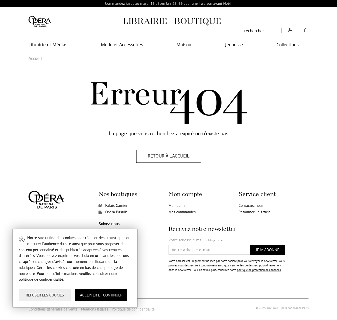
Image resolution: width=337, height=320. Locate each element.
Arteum (271, 308)
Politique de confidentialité (133, 309)
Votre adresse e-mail (196, 240)
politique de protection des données (259, 270)
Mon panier (177, 205)
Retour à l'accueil (169, 156)
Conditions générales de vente (53, 309)
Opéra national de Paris (294, 308)
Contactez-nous (251, 205)
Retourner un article (254, 212)
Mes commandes (182, 212)
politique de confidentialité (41, 279)
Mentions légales (94, 309)
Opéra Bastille (113, 212)
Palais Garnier (113, 205)
